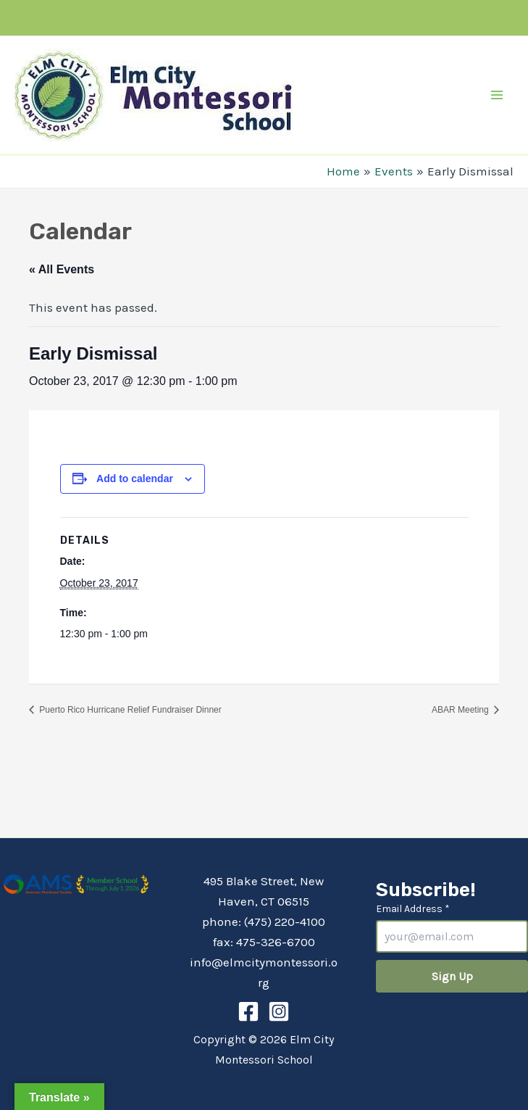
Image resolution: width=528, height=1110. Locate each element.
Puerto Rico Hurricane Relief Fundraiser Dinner (129, 710)
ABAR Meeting (461, 710)
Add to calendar (134, 478)
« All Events (61, 269)
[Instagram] (279, 1011)
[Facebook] (248, 1011)
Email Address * (413, 909)
